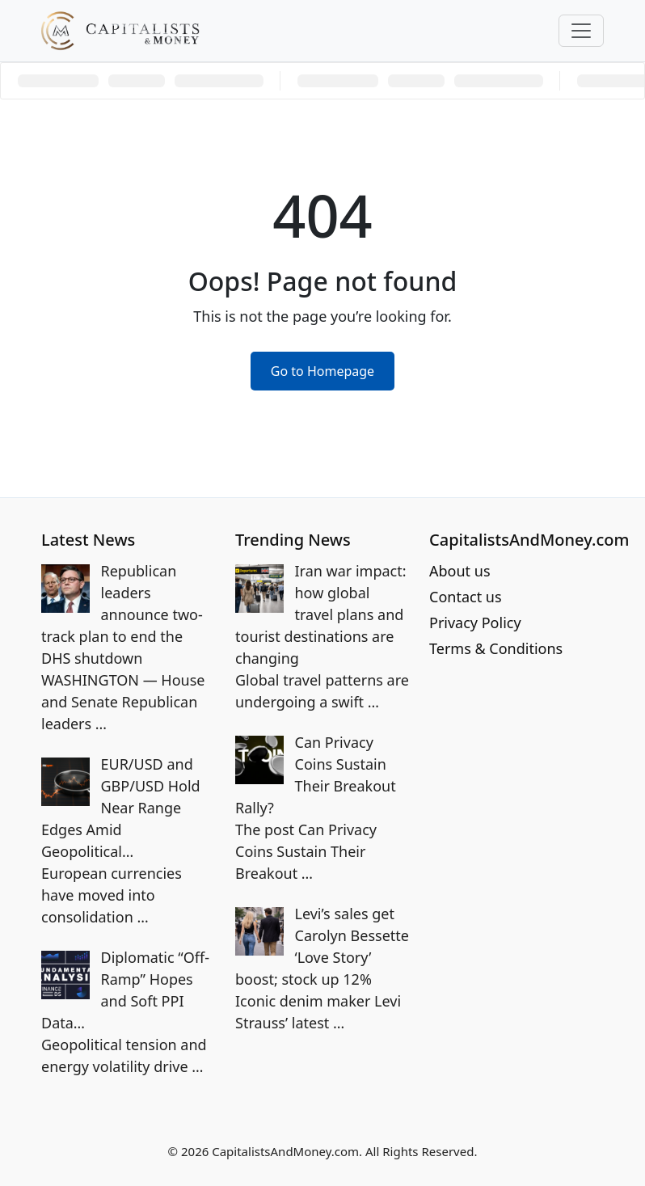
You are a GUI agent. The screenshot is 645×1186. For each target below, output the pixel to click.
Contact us (465, 596)
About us (460, 570)
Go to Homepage (322, 371)
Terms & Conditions (496, 648)
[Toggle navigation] (581, 31)
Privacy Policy (475, 622)
